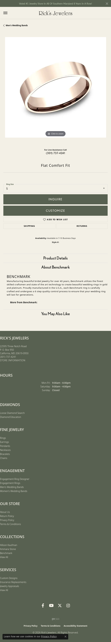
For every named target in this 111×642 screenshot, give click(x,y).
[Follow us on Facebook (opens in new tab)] (43, 605)
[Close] (107, 4)
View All (4, 557)
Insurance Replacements (13, 582)
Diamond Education (10, 417)
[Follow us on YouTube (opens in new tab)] (51, 605)
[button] (12, 13)
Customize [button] (55, 210)
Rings (3, 438)
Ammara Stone (8, 549)
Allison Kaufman (8, 545)
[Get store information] (12, 360)
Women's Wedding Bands (13, 491)
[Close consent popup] (66, 637)
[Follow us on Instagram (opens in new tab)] (68, 605)
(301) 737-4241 (55, 153)
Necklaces (5, 450)
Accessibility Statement (75, 625)
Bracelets (5, 454)
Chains (3, 458)
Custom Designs (9, 578)
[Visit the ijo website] (55, 619)
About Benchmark (55, 267)
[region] (55, 89)
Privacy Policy (7, 520)
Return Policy (7, 516)
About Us (5, 512)
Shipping (29, 226)
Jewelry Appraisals (9, 586)
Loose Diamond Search (12, 413)
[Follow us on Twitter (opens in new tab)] (59, 605)
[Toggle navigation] (5, 12)
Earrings (4, 442)
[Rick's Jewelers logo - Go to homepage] (55, 13)
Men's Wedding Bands (17, 25)
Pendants (5, 446)
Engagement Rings (10, 483)
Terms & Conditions (10, 524)
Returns (82, 226)
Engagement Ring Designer (14, 479)
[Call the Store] (8, 356)
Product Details (55, 258)
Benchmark (6, 553)
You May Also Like (55, 313)
